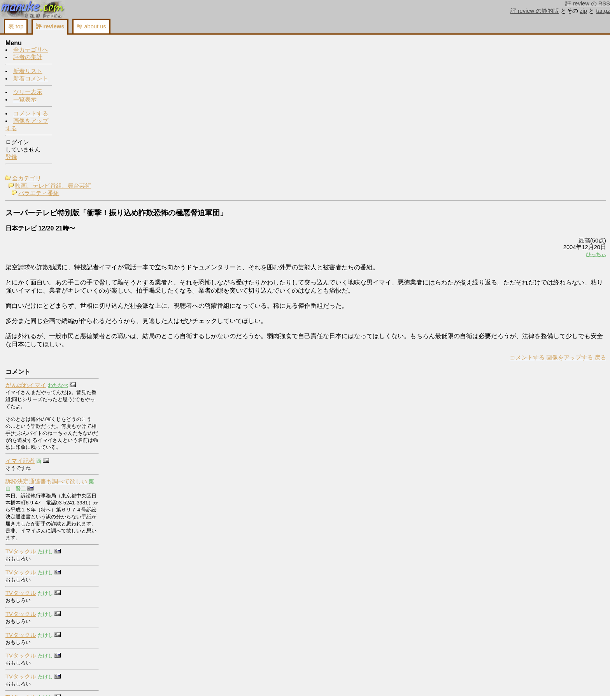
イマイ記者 (531, 132)
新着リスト (27, 71)
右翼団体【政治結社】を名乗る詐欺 (563, 473)
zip (583, 11)
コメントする (30, 114)
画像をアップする (472, 230)
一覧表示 (25, 100)
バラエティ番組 (93, 58)
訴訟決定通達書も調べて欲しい (557, 153)
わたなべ (569, 57)
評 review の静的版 (534, 11)
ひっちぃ (499, 119)
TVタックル (532, 223)
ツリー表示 (27, 92)
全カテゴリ (81, 43)
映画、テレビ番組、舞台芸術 (107, 51)
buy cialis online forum (545, 605)
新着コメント (30, 79)
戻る (503, 230)
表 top (15, 26)
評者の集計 (27, 57)
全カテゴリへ (30, 50)
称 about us (91, 26)
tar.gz (603, 11)
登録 (11, 157)
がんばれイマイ (537, 57)
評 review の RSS (587, 3)
